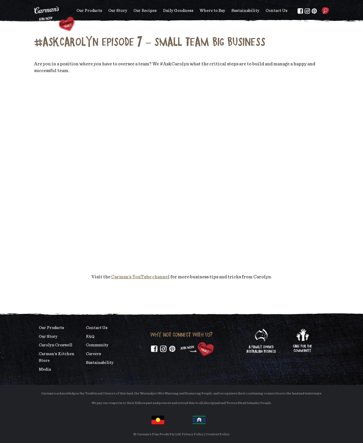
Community (97, 345)
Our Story (117, 11)
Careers (93, 354)
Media (45, 369)
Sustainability (245, 11)
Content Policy (217, 434)
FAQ (90, 336)
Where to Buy (212, 11)
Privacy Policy (193, 434)
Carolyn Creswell (55, 345)
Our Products (89, 11)
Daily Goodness (178, 11)
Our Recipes (145, 11)
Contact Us (277, 11)
